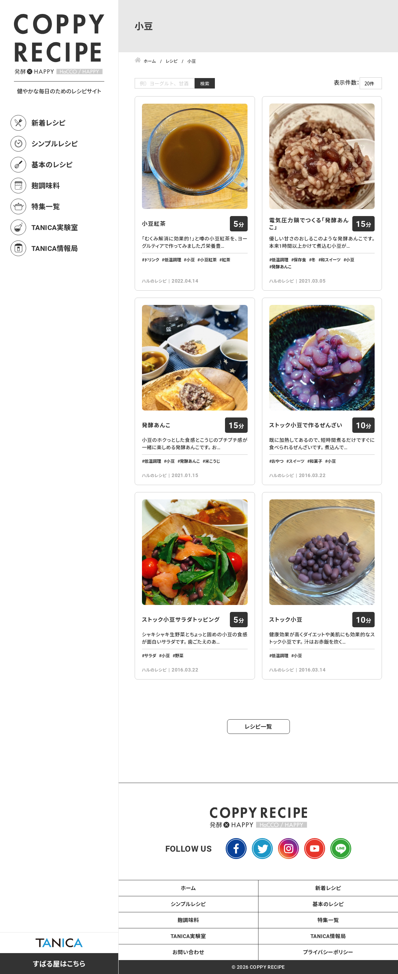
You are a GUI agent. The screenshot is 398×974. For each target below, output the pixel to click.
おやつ (278, 461)
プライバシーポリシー (328, 952)
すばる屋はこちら (59, 963)
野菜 (179, 655)
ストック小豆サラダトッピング (181, 619)
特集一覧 (45, 206)
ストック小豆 (286, 619)
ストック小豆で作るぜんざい (306, 425)
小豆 (190, 260)
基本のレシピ (52, 164)
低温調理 (172, 260)
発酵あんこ (282, 266)
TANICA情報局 (54, 248)
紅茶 (226, 260)
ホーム (188, 887)
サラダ (150, 655)
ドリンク (151, 260)
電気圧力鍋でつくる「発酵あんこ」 (309, 224)
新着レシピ (48, 122)
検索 (205, 83)
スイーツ (297, 461)
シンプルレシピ (54, 143)
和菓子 (316, 461)
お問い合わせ (188, 952)
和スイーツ (331, 260)
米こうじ (212, 461)
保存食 (300, 260)
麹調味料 (45, 185)
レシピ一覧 (258, 726)
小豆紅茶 (154, 223)
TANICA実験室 (54, 227)
